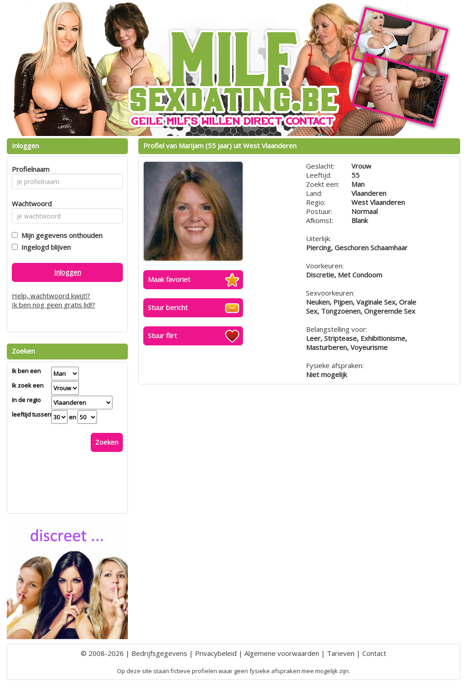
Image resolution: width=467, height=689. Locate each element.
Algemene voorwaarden (281, 653)
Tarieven (341, 653)
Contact (374, 653)
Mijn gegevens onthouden (60, 235)
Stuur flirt (162, 335)
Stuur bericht (168, 307)
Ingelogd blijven (44, 247)
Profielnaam (29, 169)
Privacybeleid (216, 653)
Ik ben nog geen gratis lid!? (53, 304)
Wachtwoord (29, 203)
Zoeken (106, 441)
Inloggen (67, 272)
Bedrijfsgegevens (159, 653)
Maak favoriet (169, 279)
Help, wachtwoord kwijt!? (51, 295)
